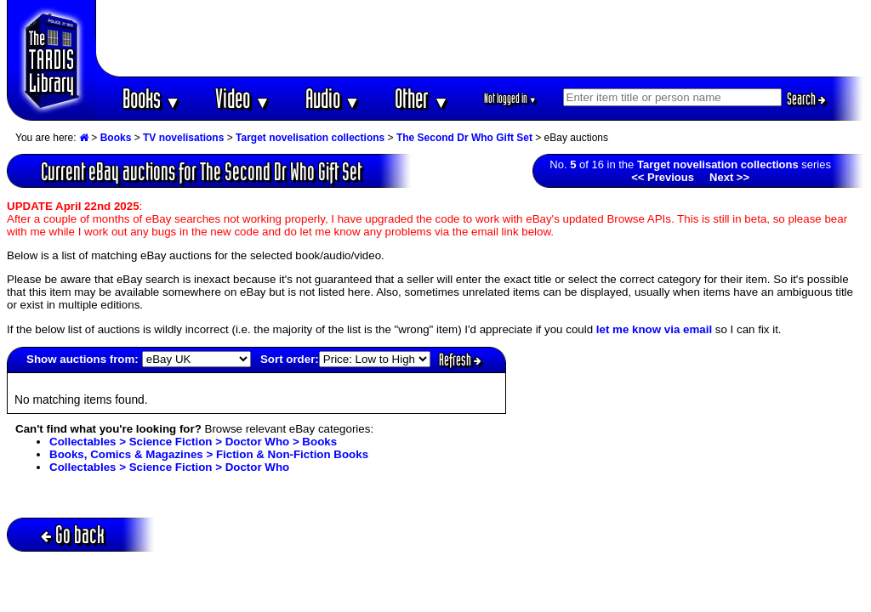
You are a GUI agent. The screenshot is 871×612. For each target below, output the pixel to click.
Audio (333, 98)
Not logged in (511, 98)
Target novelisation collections (310, 138)
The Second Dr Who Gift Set (464, 138)
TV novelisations (183, 138)
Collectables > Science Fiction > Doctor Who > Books (193, 441)
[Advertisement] (480, 38)
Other (422, 98)
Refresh (460, 359)
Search (806, 98)
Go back (73, 534)
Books (151, 98)
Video (242, 98)
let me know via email (654, 329)
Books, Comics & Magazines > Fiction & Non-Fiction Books (208, 454)
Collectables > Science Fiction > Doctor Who (169, 467)
